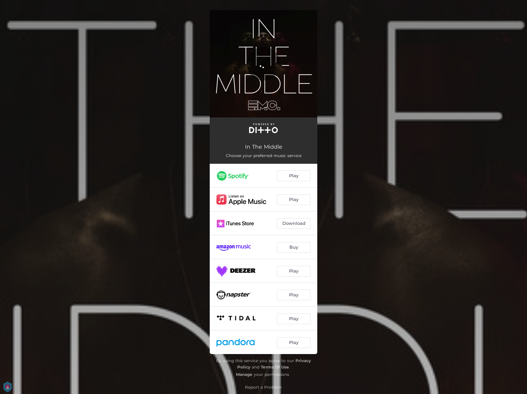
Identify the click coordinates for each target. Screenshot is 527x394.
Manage (244, 374)
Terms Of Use (275, 367)
